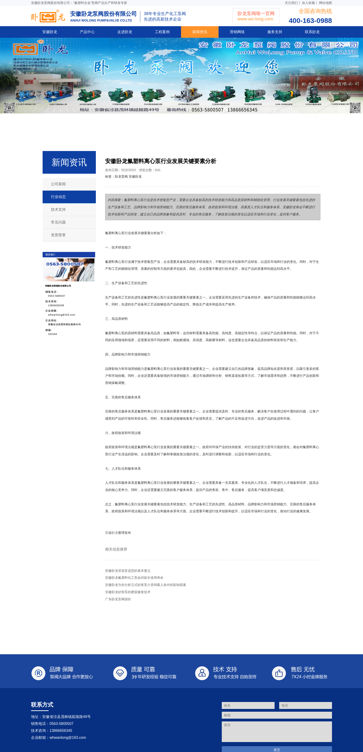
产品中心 (87, 32)
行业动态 (58, 197)
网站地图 (325, 3)
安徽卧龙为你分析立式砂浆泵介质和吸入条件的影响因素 (145, 585)
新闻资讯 (199, 32)
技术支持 (58, 209)
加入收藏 (308, 3)
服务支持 (274, 32)
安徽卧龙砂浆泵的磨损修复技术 (127, 592)
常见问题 (58, 222)
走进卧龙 (124, 32)
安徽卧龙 (49, 32)
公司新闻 (58, 184)
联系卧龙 (312, 32)
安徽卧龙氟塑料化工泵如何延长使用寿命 (134, 577)
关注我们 (291, 3)
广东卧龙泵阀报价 (118, 599)
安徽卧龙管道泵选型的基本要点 (127, 571)
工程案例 (162, 32)
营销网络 (237, 32)
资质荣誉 (58, 235)
